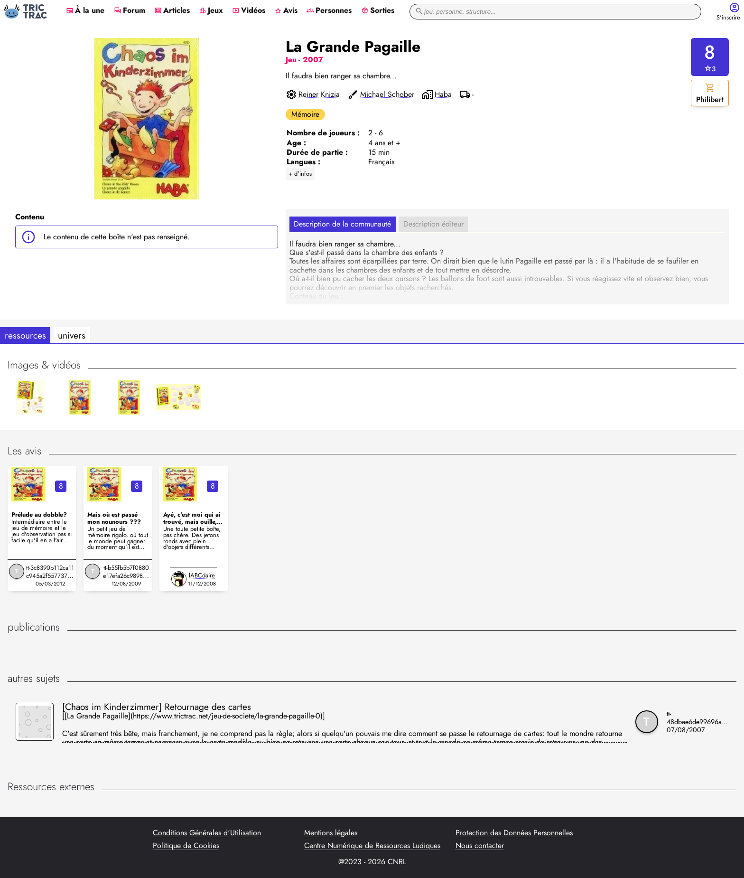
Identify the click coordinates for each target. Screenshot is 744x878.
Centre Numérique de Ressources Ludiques (372, 845)
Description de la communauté (342, 223)
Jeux (211, 11)
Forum (129, 11)
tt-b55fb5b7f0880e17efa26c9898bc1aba (126, 575)
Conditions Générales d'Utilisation (207, 833)
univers (71, 335)
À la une (85, 11)
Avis (286, 11)
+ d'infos (300, 173)
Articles (172, 11)
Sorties (377, 11)
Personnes (329, 11)
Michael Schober (387, 94)
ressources (25, 335)
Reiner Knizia (319, 94)
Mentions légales (330, 833)
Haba (443, 94)
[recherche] (555, 11)
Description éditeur (433, 223)
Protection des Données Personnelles (514, 833)
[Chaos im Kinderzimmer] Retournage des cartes (156, 706)
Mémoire (305, 114)
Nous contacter (480, 845)
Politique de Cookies (186, 845)
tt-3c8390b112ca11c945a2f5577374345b (50, 575)
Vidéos (248, 11)
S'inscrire (728, 17)
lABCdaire (202, 575)
